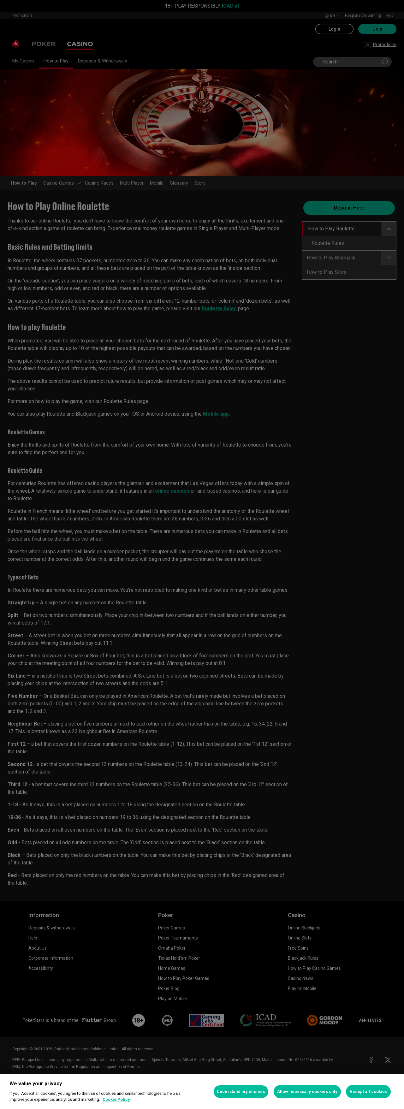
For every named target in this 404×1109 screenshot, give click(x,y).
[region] (202, 1091)
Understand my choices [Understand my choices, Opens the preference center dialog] (241, 1091)
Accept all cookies (368, 1091)
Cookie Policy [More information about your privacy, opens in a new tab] (116, 1099)
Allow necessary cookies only (307, 1091)
